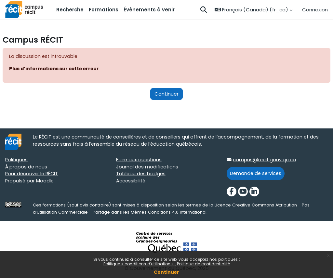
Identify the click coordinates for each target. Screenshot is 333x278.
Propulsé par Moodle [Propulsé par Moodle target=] (30, 182)
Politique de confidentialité (203, 264)
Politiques (17, 160)
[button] (203, 10)
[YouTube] (243, 192)
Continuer (166, 272)
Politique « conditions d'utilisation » (139, 264)
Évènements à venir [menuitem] (149, 9)
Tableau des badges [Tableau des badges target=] (141, 174)
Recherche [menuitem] (70, 9)
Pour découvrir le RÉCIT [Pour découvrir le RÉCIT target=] (32, 174)
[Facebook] (231, 192)
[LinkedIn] (254, 192)
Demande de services (256, 173)
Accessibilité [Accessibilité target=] (131, 182)
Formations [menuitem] (103, 9)
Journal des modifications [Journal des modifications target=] (147, 167)
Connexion (315, 9)
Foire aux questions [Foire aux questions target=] (139, 160)
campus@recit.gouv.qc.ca (265, 160)
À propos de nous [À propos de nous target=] (26, 167)
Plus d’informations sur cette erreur (55, 68)
